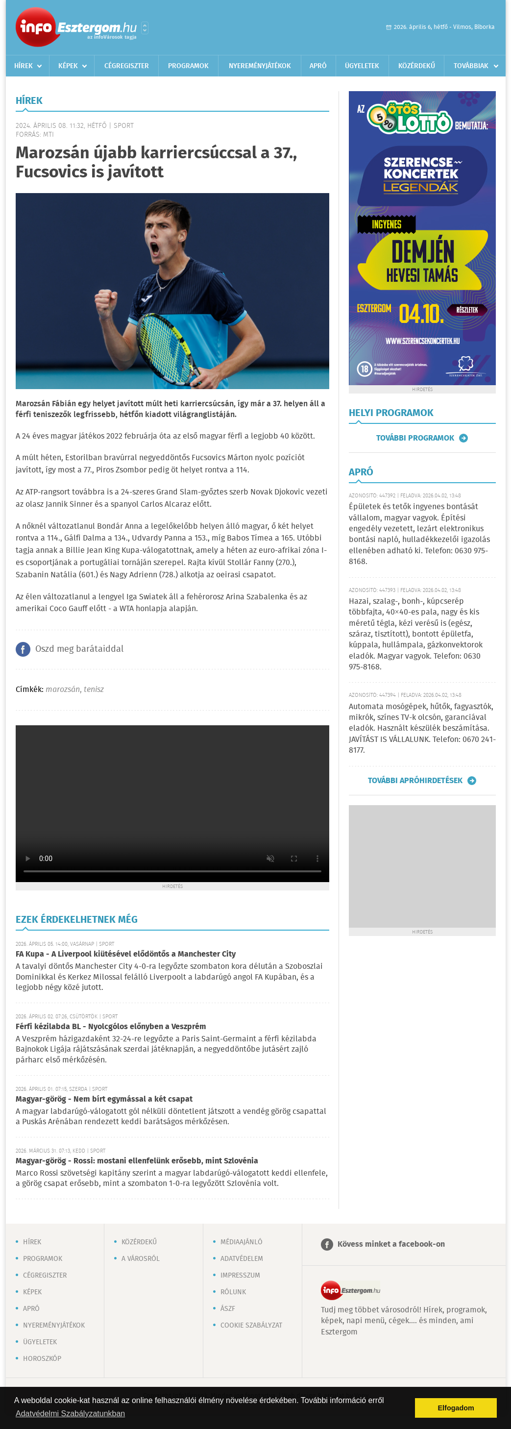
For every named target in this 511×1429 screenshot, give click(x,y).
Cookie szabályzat (251, 1325)
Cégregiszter (126, 66)
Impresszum (240, 1275)
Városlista (144, 28)
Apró (318, 66)
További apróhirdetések (415, 780)
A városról (141, 1259)
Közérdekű (416, 66)
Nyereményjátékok (260, 66)
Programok (188, 66)
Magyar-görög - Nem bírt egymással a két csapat (104, 1099)
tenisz (94, 690)
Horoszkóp (42, 1359)
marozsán (63, 690)
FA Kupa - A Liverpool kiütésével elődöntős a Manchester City (126, 954)
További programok (415, 438)
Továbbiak (471, 66)
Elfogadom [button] (456, 1408)
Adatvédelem (241, 1259)
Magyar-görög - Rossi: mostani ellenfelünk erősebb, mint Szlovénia (137, 1161)
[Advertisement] (422, 866)
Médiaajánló (241, 1242)
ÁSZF (227, 1309)
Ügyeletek (362, 66)
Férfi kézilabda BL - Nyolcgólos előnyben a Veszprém (111, 1027)
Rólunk (233, 1292)
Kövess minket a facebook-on (391, 1244)
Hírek (23, 66)
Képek (68, 66)
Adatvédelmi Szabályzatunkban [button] (70, 1413)
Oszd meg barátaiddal (79, 649)
